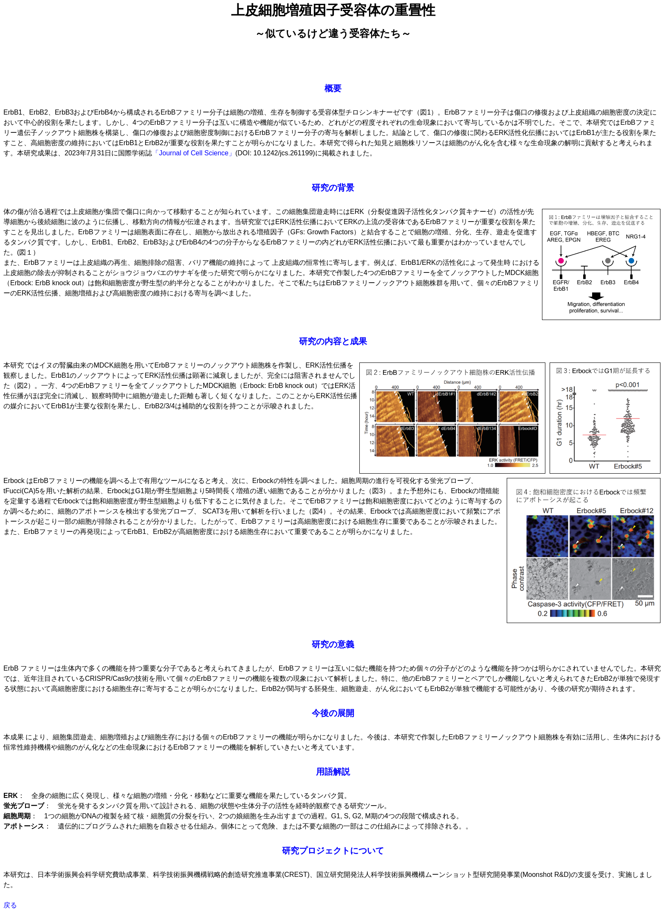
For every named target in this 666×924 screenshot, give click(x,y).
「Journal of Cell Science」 (193, 153)
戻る (10, 905)
